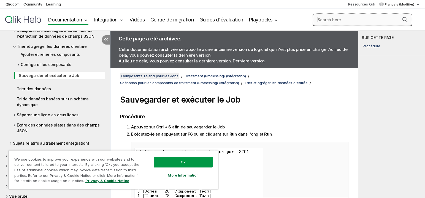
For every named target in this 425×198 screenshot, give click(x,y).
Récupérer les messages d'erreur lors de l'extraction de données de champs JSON (55, 33)
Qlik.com (13, 4)
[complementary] (391, 114)
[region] (113, 169)
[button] (405, 19)
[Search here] (362, 20)
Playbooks (260, 20)
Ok (183, 162)
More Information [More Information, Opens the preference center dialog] (183, 175)
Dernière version (249, 61)
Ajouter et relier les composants (50, 54)
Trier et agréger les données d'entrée (52, 46)
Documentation (65, 20)
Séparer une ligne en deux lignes (47, 114)
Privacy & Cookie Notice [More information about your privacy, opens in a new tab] (107, 180)
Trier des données (34, 88)
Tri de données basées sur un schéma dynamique (52, 102)
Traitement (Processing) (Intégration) (215, 76)
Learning (53, 4)
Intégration (106, 20)
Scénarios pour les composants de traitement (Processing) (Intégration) (179, 83)
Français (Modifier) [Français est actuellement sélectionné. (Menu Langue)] (400, 4)
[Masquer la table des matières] (106, 40)
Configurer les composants (46, 64)
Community (32, 4)
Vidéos (137, 20)
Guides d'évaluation (221, 20)
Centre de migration (172, 20)
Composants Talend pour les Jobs (149, 76)
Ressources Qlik (361, 4)
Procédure (371, 46)
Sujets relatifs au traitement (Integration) (51, 143)
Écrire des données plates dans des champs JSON (58, 128)
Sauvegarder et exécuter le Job (49, 75)
